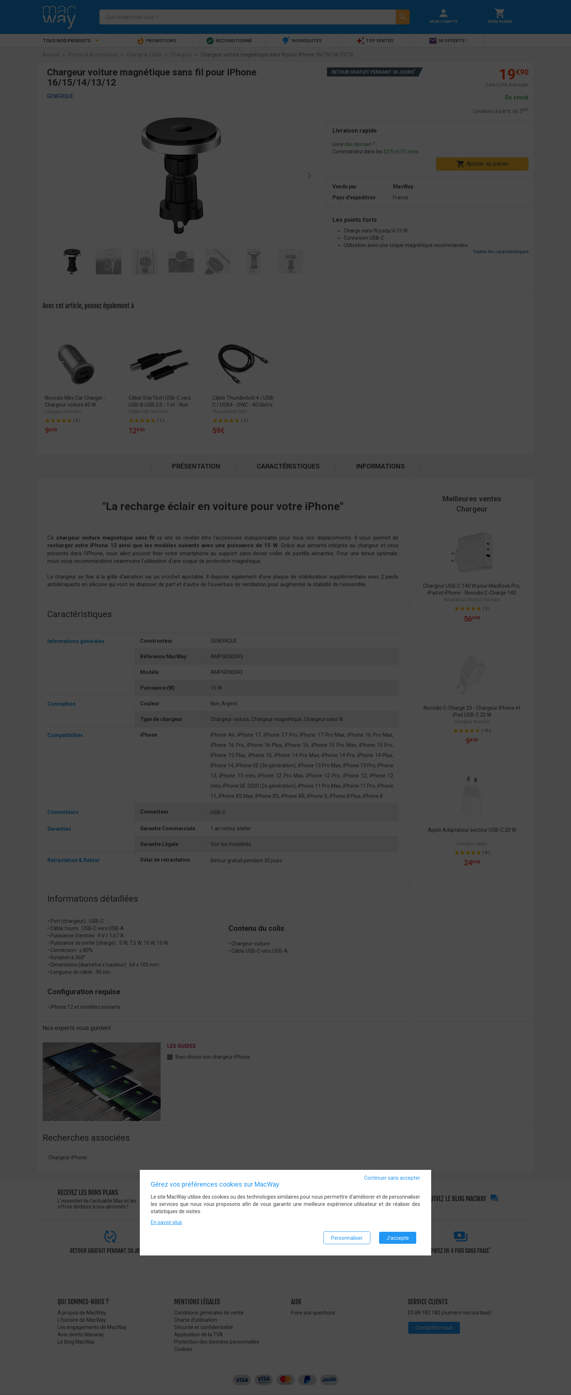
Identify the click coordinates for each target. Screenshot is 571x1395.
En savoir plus (166, 1223)
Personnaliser (347, 1238)
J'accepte (397, 1238)
